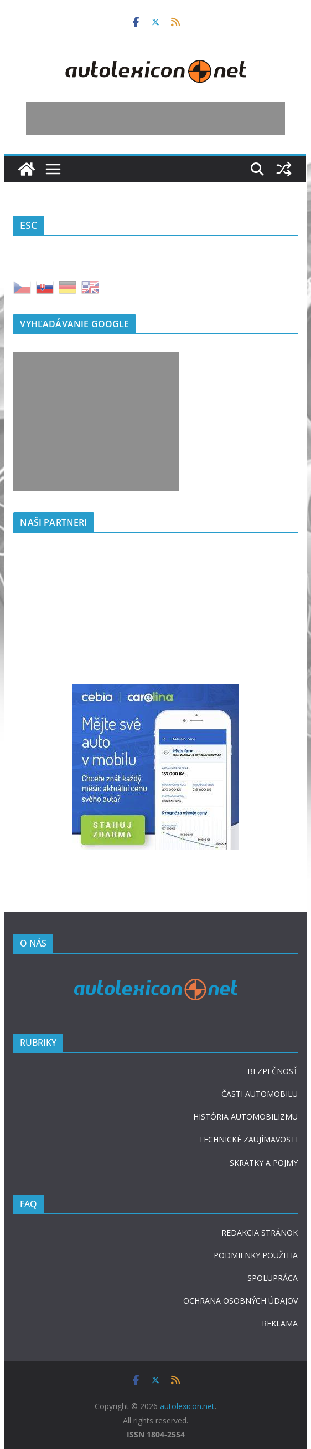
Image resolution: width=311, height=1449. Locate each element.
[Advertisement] (155, 118)
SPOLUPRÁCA (272, 1278)
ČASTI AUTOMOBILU (259, 1094)
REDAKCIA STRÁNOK (259, 1232)
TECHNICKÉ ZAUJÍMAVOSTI (248, 1139)
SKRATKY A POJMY (264, 1162)
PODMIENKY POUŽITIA (256, 1255)
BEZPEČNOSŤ (272, 1071)
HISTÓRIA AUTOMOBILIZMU (245, 1116)
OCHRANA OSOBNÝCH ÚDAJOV (240, 1300)
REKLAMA (280, 1323)
